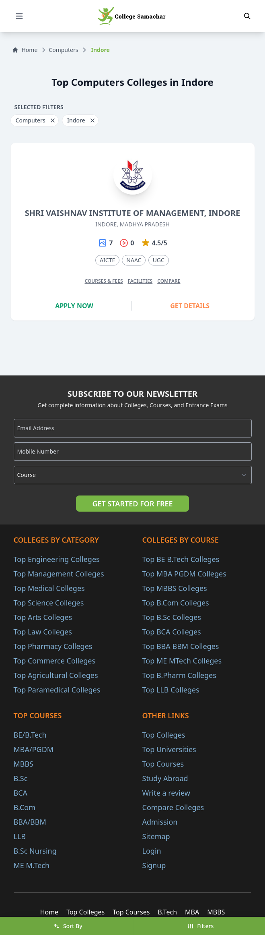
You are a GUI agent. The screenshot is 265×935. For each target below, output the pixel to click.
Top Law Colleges (43, 631)
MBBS (24, 764)
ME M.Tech (32, 865)
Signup (154, 865)
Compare (168, 281)
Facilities (140, 281)
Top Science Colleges (49, 602)
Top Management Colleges (59, 573)
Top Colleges (163, 735)
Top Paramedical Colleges (57, 690)
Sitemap (156, 836)
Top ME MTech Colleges (182, 660)
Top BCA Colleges (171, 631)
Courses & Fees (103, 281)
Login (151, 851)
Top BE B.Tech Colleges (181, 559)
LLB (20, 836)
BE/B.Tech (30, 735)
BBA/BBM (30, 822)
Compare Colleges (173, 807)
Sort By (67, 926)
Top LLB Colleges (170, 690)
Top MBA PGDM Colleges (184, 573)
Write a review (166, 793)
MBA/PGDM (34, 749)
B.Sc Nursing (35, 851)
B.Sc (21, 778)
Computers (63, 50)
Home (25, 50)
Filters (200, 926)
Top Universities (169, 749)
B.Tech (167, 912)
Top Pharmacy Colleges (53, 646)
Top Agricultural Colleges (56, 675)
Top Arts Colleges (43, 617)
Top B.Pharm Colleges (179, 675)
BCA (21, 793)
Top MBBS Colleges (174, 588)
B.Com (25, 807)
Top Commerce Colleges (55, 660)
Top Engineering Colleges (57, 559)
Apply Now (74, 305)
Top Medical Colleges (49, 588)
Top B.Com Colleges (175, 602)
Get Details (190, 305)
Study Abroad (165, 778)
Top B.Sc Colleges (171, 617)
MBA (192, 912)
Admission (160, 822)
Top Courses (163, 764)
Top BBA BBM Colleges (180, 646)
